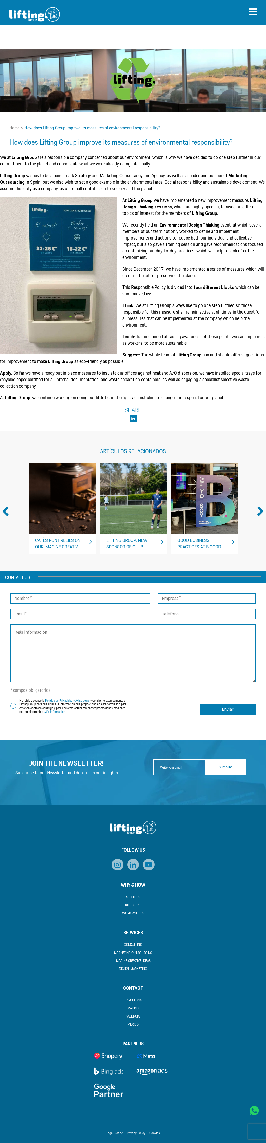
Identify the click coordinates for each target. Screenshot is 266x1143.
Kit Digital (133, 905)
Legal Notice (114, 1133)
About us (133, 897)
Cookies (154, 1133)
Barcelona (133, 1000)
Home (14, 128)
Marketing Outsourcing (133, 953)
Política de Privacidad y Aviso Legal (67, 701)
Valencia (133, 1016)
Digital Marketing (133, 969)
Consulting (133, 944)
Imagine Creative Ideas (133, 961)
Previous (5, 511)
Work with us (133, 913)
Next (260, 511)
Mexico (133, 1024)
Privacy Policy (136, 1133)
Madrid (133, 1008)
